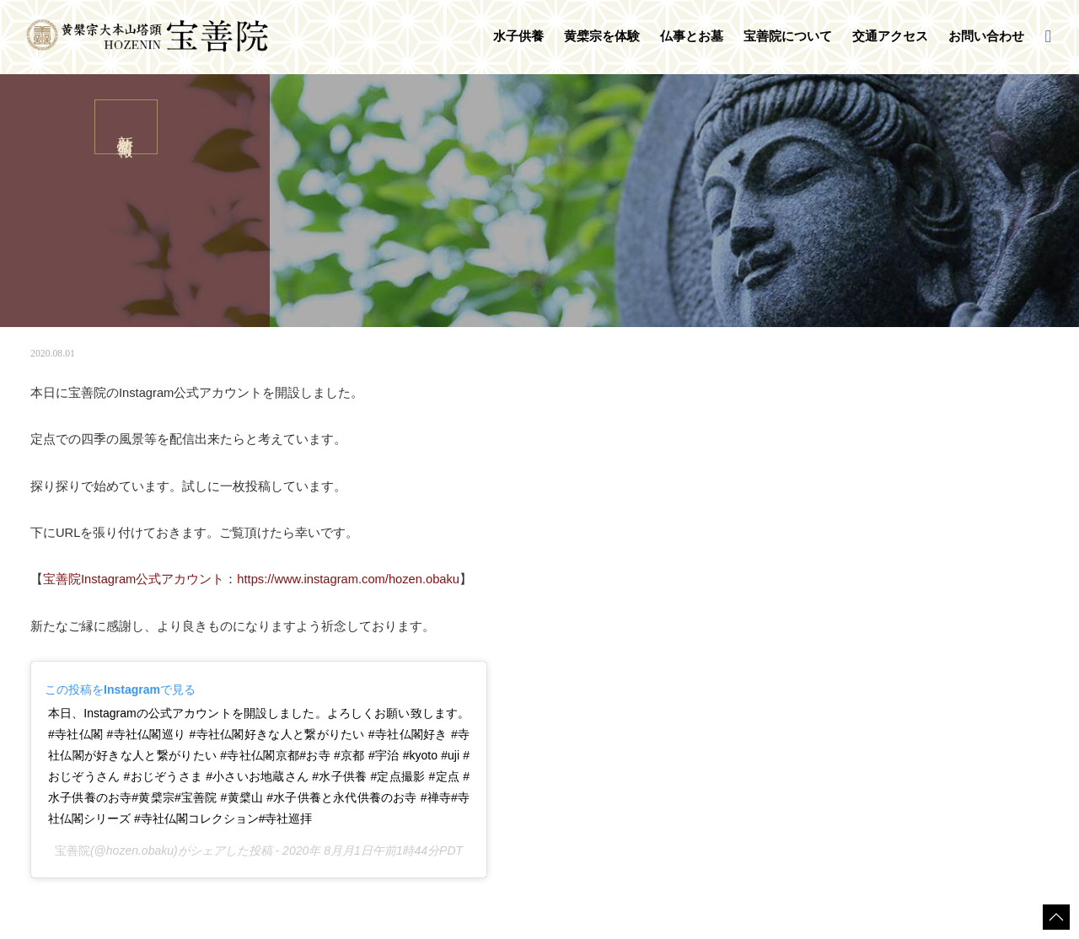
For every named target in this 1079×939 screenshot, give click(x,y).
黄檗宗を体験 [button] (602, 36)
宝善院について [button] (787, 36)
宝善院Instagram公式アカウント (133, 579)
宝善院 (72, 850)
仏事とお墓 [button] (691, 36)
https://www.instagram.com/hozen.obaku (348, 579)
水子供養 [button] (518, 36)
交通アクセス (890, 36)
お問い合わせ (986, 36)
